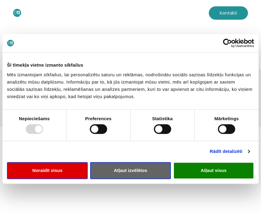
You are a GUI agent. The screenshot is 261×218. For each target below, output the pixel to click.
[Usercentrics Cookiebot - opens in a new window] (227, 43)
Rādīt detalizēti (226, 151)
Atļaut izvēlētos (130, 170)
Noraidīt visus (47, 170)
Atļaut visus (213, 170)
